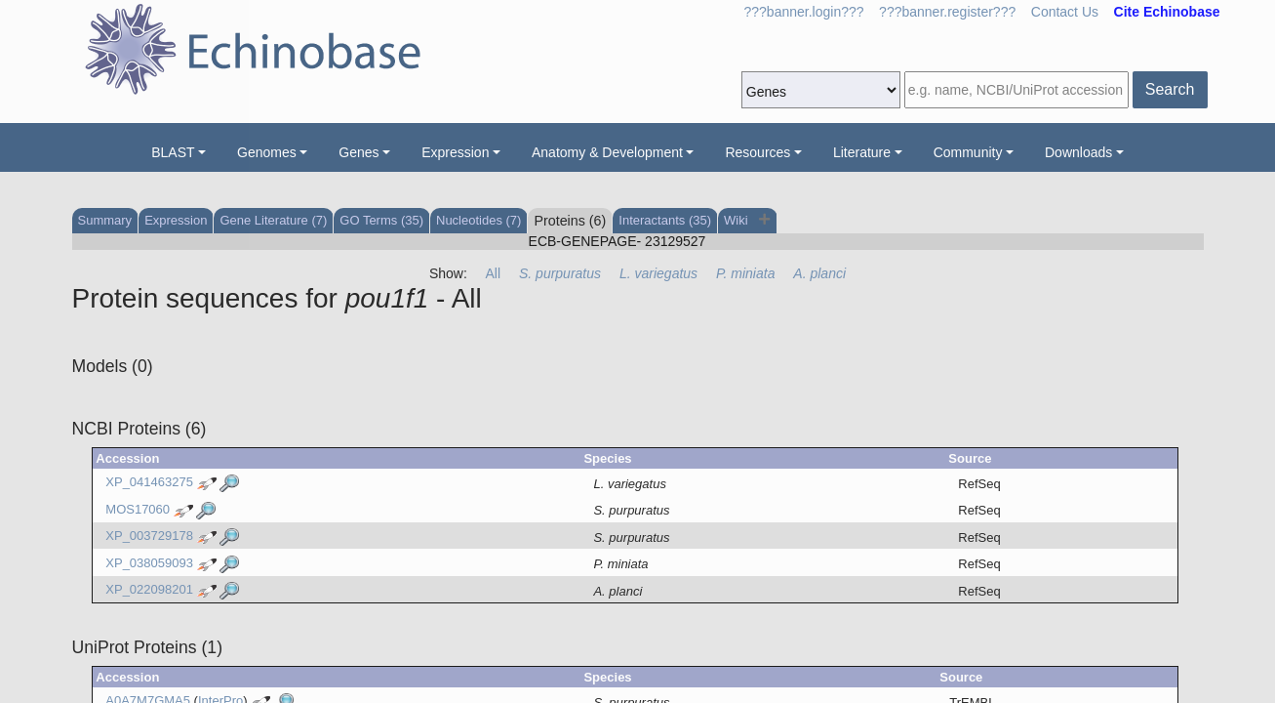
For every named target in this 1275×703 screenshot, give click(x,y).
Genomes (267, 152)
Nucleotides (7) (478, 220)
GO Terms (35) (381, 220)
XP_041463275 (149, 483)
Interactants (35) (664, 220)
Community (968, 152)
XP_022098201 (149, 590)
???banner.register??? (947, 12)
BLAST (172, 152)
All (493, 273)
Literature (862, 152)
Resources (757, 152)
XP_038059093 (149, 563)
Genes (359, 152)
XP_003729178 (149, 536)
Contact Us (1064, 12)
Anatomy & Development (607, 152)
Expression (455, 152)
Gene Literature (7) (273, 220)
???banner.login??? (804, 12)
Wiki (737, 220)
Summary (105, 220)
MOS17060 (137, 509)
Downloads (1078, 152)
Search (1170, 89)
